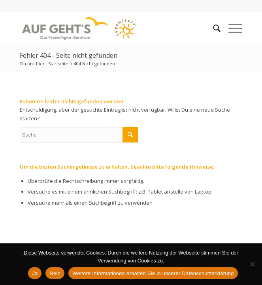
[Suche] (213, 28)
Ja (35, 273)
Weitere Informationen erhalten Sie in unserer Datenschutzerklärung (153, 273)
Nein (54, 273)
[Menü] (231, 28)
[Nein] (252, 264)
